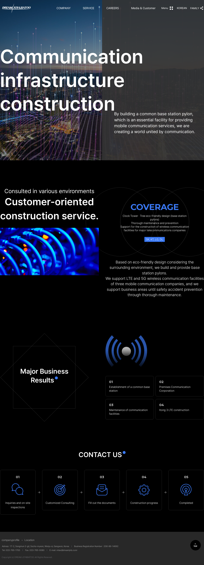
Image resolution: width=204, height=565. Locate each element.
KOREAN (182, 8)
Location (29, 540)
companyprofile (10, 540)
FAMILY (194, 8)
